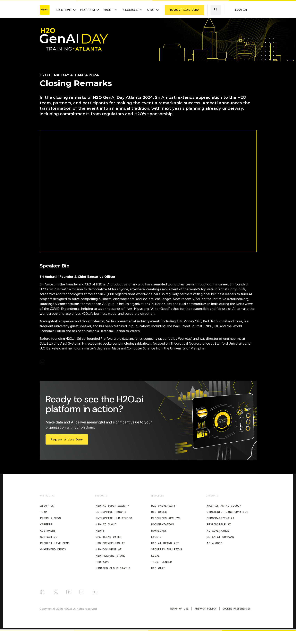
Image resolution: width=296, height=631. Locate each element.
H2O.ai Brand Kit (165, 543)
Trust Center (161, 562)
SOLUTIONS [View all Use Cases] (64, 10)
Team (43, 512)
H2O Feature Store (110, 555)
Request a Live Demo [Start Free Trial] (67, 439)
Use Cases (159, 512)
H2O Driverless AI (110, 543)
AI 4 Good (214, 543)
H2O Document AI (109, 549)
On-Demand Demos (53, 549)
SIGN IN (241, 10)
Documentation (162, 524)
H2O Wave (103, 562)
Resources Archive (166, 518)
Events (156, 537)
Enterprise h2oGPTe (111, 512)
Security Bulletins (166, 549)
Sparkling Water (109, 537)
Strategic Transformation (227, 512)
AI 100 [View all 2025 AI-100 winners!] (151, 10)
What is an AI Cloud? (224, 505)
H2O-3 (100, 530)
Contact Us (48, 537)
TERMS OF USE (179, 608)
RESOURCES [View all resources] (130, 10)
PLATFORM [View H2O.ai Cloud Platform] (87, 10)
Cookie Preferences (237, 608)
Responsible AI (219, 524)
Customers (48, 530)
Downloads (159, 530)
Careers (46, 524)
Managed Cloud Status (113, 568)
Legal (155, 555)
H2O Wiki (158, 568)
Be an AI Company (220, 537)
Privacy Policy (205, 608)
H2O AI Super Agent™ (112, 505)
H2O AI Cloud (106, 524)
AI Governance (218, 530)
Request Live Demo (55, 543)
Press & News (50, 518)
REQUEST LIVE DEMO (184, 10)
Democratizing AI (220, 518)
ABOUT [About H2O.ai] (108, 10)
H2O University (163, 505)
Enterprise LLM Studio (114, 518)
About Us (47, 505)
